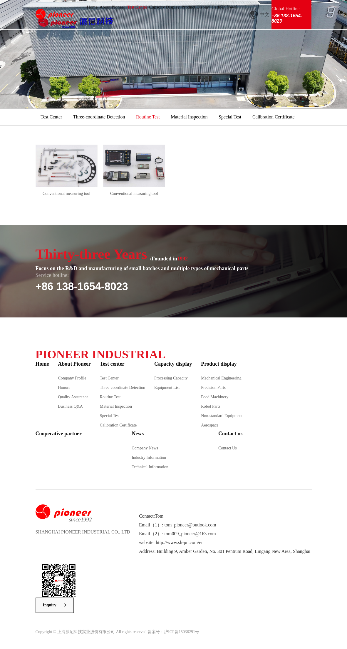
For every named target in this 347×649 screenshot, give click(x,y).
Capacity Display (164, 7)
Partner (218, 7)
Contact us (230, 433)
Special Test (230, 116)
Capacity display (173, 364)
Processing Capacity (171, 378)
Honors (64, 387)
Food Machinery (214, 397)
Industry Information (149, 457)
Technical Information (150, 467)
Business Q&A (70, 406)
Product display (219, 364)
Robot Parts (210, 406)
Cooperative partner (59, 433)
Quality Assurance (73, 397)
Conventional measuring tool (66, 193)
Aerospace (209, 425)
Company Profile (72, 378)
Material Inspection (189, 116)
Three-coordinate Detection (99, 116)
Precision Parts (213, 387)
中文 (264, 14)
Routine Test (148, 116)
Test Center (137, 7)
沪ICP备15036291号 (181, 632)
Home (92, 7)
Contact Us (96, 21)
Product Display (196, 7)
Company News (145, 448)
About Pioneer (112, 7)
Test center (112, 364)
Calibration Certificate (273, 116)
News (232, 7)
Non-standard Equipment (221, 416)
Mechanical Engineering (221, 378)
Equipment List (167, 387)
